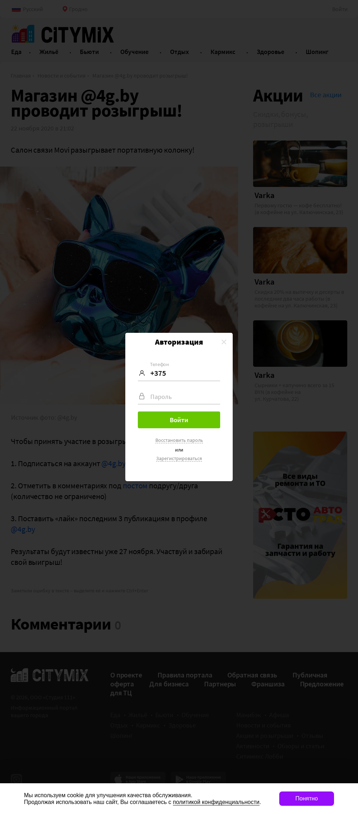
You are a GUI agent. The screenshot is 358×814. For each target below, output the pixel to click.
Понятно (306, 798)
